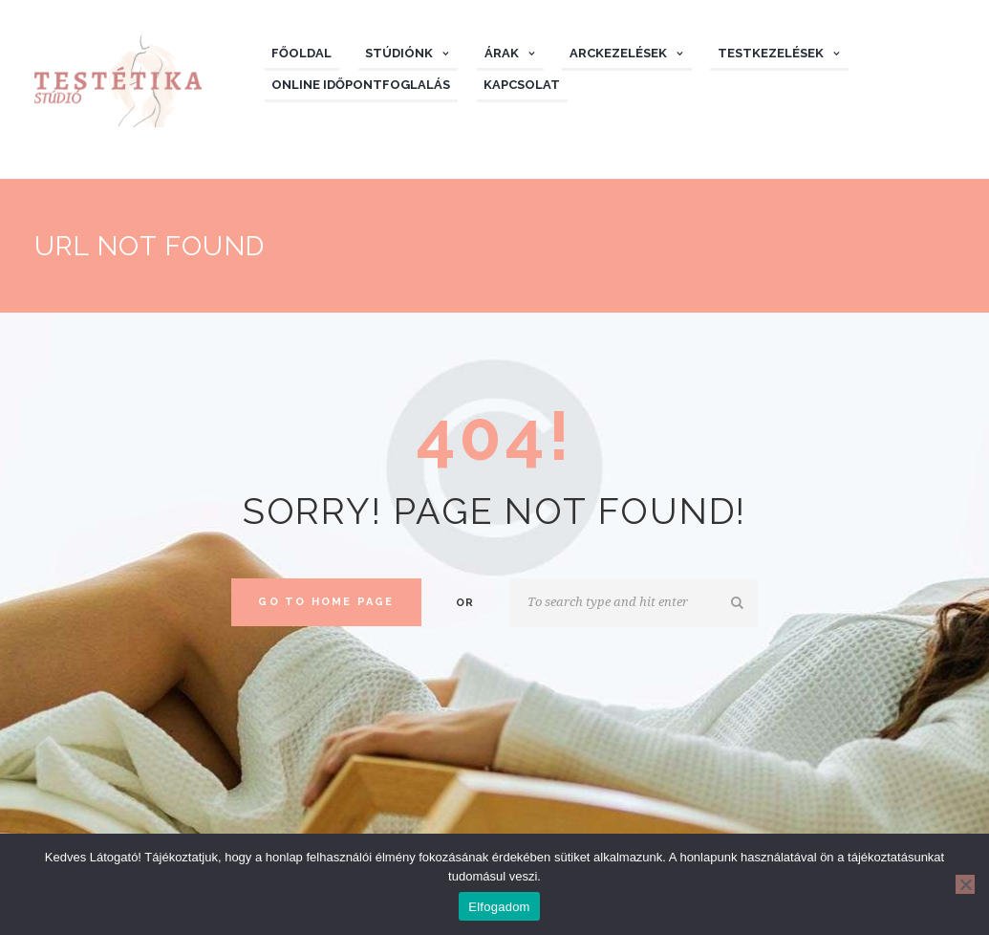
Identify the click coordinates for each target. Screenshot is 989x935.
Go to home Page (326, 602)
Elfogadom (498, 907)
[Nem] (965, 884)
